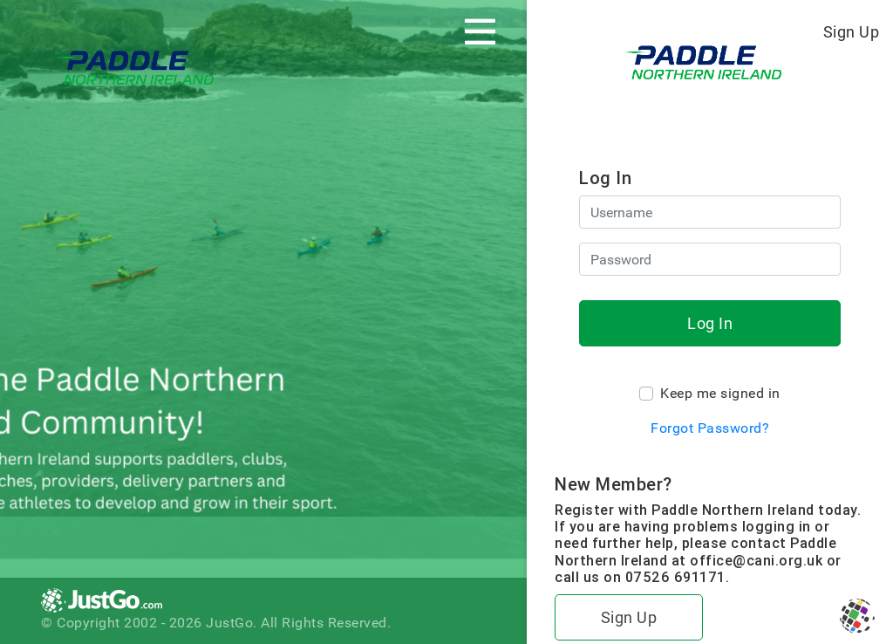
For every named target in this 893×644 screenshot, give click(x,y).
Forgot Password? (710, 428)
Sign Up (851, 32)
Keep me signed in (720, 393)
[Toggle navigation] (480, 31)
